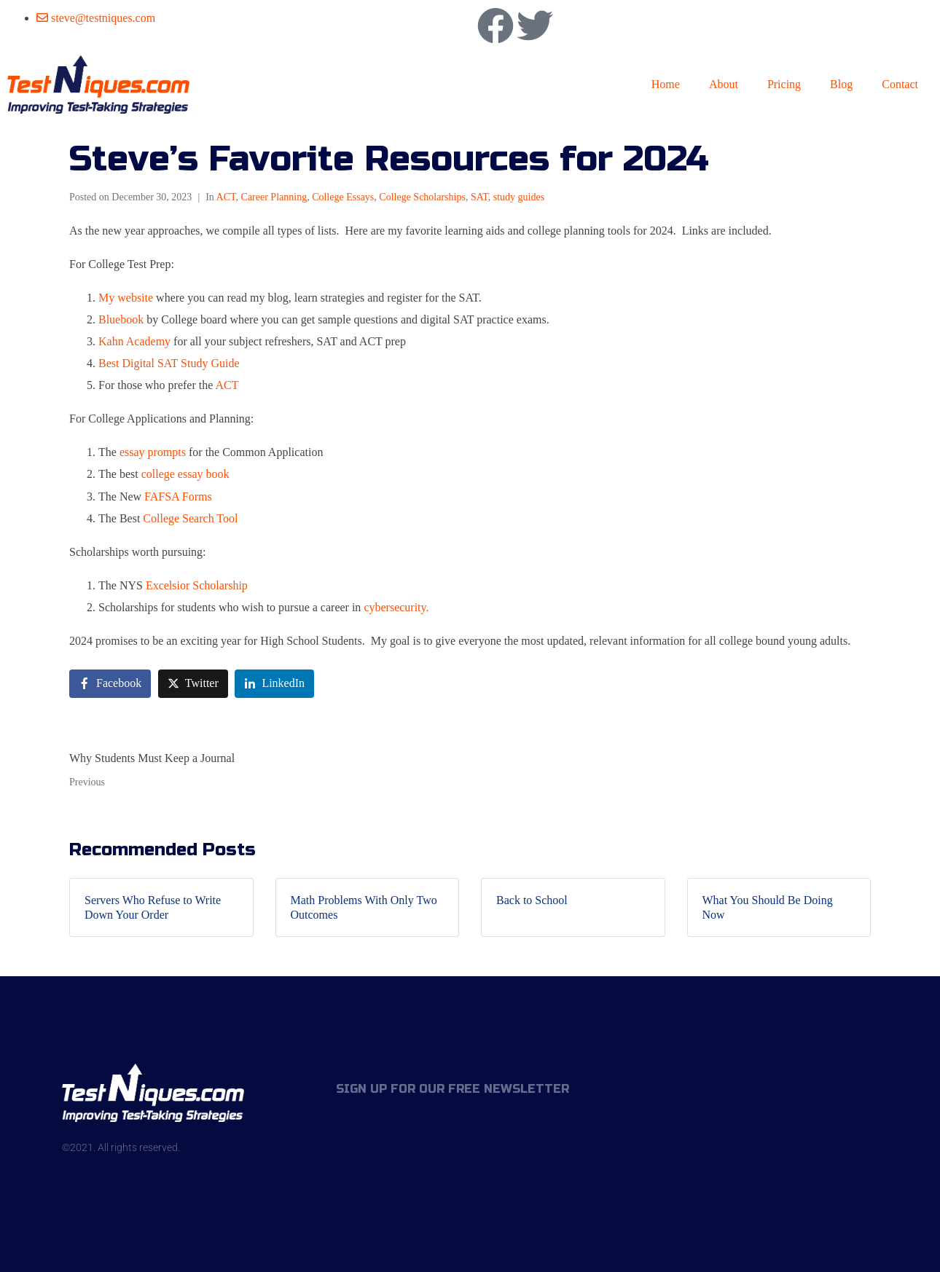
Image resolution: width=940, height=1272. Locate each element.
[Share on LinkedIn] (274, 684)
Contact (900, 84)
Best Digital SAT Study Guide (169, 363)
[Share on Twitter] (193, 684)
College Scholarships (422, 197)
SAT (479, 197)
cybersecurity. (396, 607)
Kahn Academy (134, 341)
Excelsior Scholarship (197, 585)
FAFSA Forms (178, 496)
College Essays (343, 197)
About (723, 84)
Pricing (784, 84)
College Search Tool (190, 518)
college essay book (185, 474)
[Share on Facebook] (110, 684)
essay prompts (153, 452)
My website (127, 297)
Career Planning (274, 197)
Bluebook (121, 319)
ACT (226, 197)
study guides (518, 197)
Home (665, 84)
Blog (841, 84)
